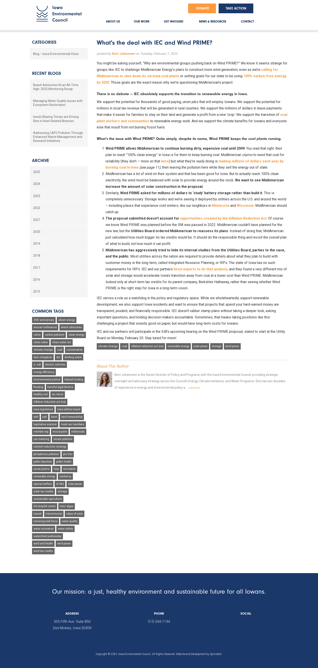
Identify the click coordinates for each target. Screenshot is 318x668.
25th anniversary (44, 320)
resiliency (65, 476)
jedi (44, 416)
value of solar (74, 513)
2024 (36, 184)
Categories (44, 42)
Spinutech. (216, 654)
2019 (36, 243)
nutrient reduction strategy (50, 446)
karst (54, 416)
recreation (69, 468)
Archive (40, 160)
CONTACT (247, 21)
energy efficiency (44, 372)
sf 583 (60, 483)
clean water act (61, 342)
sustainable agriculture (48, 499)
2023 (36, 196)
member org (41, 431)
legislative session (45, 424)
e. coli (37, 364)
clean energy (76, 334)
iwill (36, 416)
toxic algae (66, 506)
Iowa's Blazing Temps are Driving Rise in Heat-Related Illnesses (56, 118)
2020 (36, 231)
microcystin (60, 431)
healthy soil (41, 394)
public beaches (43, 461)
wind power (232, 346)
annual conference (45, 327)
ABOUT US (113, 21)
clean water (41, 342)
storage (216, 346)
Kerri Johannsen (123, 54)
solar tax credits (43, 491)
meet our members (72, 424)
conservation (74, 349)
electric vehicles (55, 364)
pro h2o (67, 454)
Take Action (236, 8)
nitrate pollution (62, 439)
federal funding (73, 379)
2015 (36, 291)
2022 (36, 208)
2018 (36, 255)
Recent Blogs (46, 73)
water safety (65, 528)
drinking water (73, 357)
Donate (202, 8)
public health (64, 461)
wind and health (43, 543)
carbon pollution (54, 334)
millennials (78, 431)
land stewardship (71, 416)
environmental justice (47, 379)
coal (124, 346)
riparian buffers (43, 483)
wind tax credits (43, 551)
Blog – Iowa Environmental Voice (56, 54)
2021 (36, 220)
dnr (58, 357)
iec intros (57, 394)
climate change (107, 346)
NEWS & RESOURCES (212, 21)
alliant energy (66, 320)
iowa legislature (43, 409)
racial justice (41, 468)
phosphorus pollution (46, 454)
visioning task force (46, 521)
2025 (36, 172)
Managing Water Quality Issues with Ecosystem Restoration (58, 103)
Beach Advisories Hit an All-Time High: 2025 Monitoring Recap (55, 87)
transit (38, 513)
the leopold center (45, 506)
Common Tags (48, 311)
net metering (41, 439)
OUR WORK (142, 21)
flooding (38, 387)
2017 (36, 267)
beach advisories (71, 327)
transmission (54, 513)
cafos (37, 334)
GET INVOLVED (173, 21)
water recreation (44, 528)
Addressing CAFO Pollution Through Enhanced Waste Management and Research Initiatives (58, 137)
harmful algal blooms (60, 387)
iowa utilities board (68, 409)
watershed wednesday (47, 536)
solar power (200, 346)
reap (56, 468)
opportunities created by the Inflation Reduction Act (223, 218)
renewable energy (178, 346)
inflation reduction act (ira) (147, 346)
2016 (36, 279)
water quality (70, 521)
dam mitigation (43, 357)
